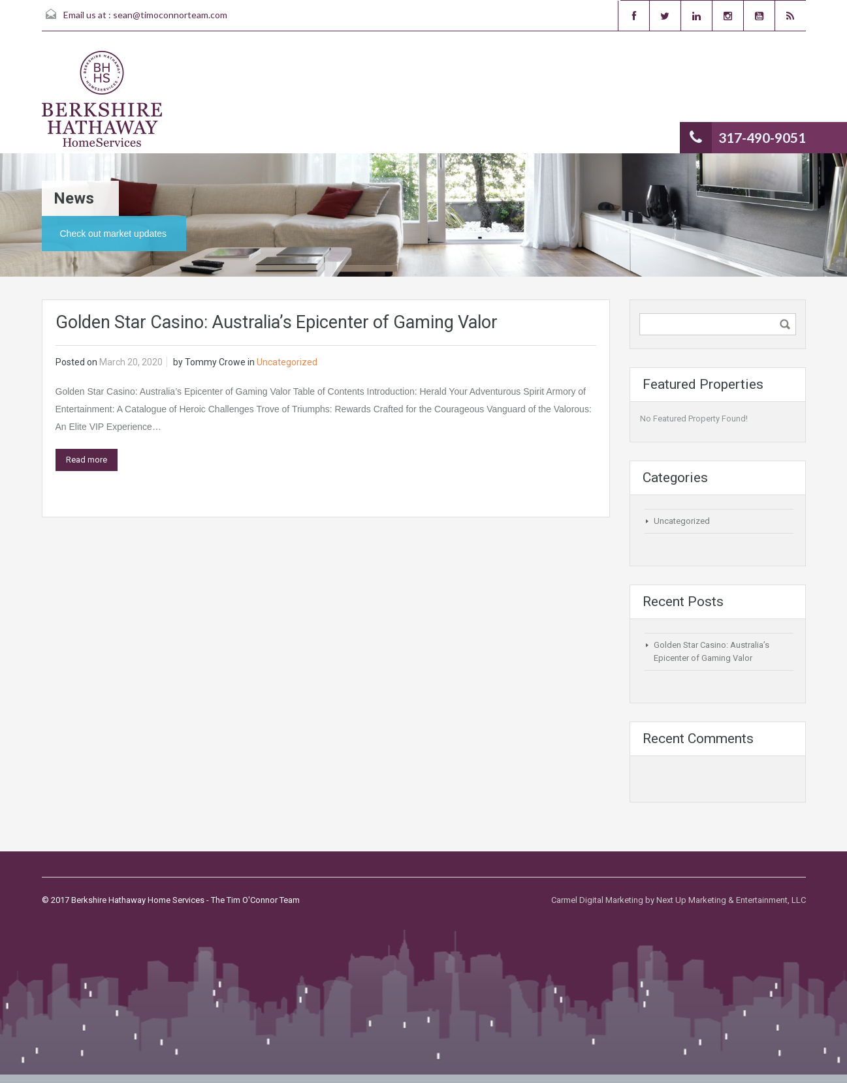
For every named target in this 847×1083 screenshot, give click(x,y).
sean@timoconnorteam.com (170, 14)
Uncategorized (287, 362)
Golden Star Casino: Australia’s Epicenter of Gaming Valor (277, 322)
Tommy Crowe (215, 362)
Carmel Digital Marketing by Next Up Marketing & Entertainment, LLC (678, 900)
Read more (86, 460)
